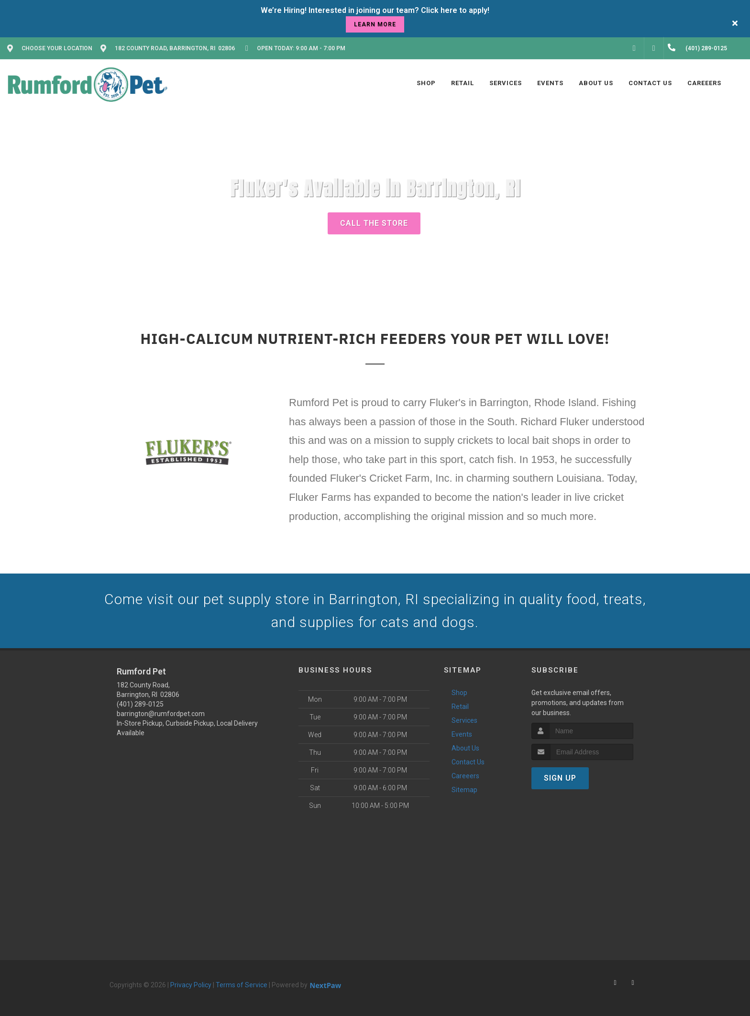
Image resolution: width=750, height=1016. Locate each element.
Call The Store (374, 223)
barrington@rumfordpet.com (161, 714)
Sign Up (560, 778)
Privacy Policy (190, 985)
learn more (375, 24)
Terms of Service (241, 985)
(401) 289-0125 (140, 704)
